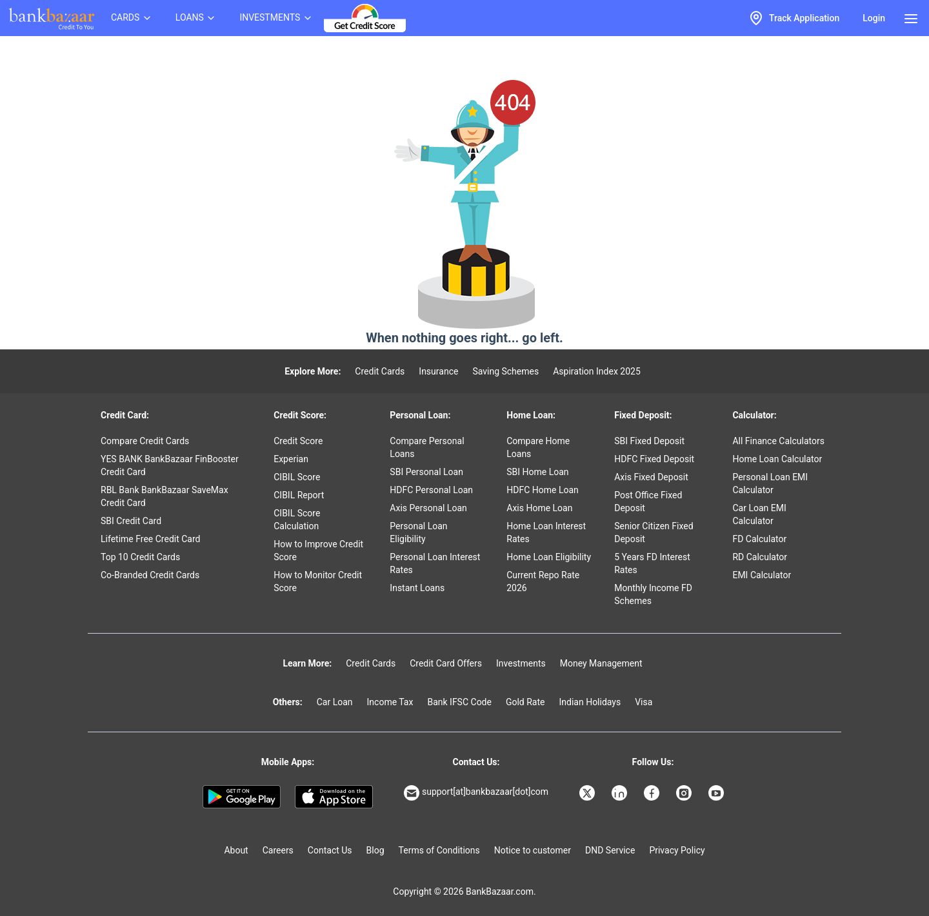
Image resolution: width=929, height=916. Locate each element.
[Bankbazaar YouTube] (717, 793)
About (236, 850)
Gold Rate (525, 702)
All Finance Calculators (778, 441)
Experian (291, 459)
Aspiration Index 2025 (597, 371)
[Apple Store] (334, 796)
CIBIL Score (297, 477)
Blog (375, 850)
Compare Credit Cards (145, 441)
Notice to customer (532, 850)
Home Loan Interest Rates (546, 532)
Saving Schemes (505, 371)
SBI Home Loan (537, 472)
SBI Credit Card (131, 521)
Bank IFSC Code (459, 702)
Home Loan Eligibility (548, 557)
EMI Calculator (761, 575)
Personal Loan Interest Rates (435, 563)
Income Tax (390, 702)
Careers (278, 850)
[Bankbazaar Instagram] (685, 793)
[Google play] (242, 796)
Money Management (601, 663)
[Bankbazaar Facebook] (653, 793)
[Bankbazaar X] (588, 793)
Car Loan (335, 702)
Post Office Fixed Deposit (648, 501)
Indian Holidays (590, 702)
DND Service (610, 850)
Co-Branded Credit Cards (150, 575)
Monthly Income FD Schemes (653, 594)
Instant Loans (417, 588)
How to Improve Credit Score (318, 550)
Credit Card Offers (446, 663)
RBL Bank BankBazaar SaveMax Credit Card (164, 496)
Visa (643, 702)
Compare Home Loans (538, 447)
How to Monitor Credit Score (318, 581)
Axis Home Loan (539, 508)
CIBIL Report (299, 495)
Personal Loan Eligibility (418, 532)
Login (874, 18)
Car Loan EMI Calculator (759, 514)
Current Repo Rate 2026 (542, 581)
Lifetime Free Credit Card (150, 539)
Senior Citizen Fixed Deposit (653, 532)
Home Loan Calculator (777, 459)
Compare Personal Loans (427, 447)
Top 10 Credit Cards (140, 557)
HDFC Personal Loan (431, 490)
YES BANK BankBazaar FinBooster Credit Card (170, 465)
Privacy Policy (676, 850)
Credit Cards (380, 371)
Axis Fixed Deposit (651, 477)
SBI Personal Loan (426, 472)
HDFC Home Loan (542, 490)
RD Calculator (759, 557)
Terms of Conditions (439, 850)
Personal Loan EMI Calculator (770, 483)
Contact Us (330, 850)
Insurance (438, 371)
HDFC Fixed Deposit (654, 459)
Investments (521, 663)
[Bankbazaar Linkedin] (621, 793)
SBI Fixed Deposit (649, 441)
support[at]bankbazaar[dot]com (476, 793)
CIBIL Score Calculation (297, 519)
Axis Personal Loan (428, 508)
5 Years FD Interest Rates (652, 563)
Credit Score (298, 441)
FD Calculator (759, 539)
